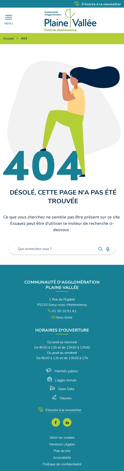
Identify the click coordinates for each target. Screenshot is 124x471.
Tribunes (62, 398)
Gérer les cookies (62, 437)
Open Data (62, 389)
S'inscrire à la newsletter (98, 4)
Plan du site (62, 451)
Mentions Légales (62, 444)
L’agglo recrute (62, 380)
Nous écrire (62, 317)
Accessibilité (62, 458)
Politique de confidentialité (62, 464)
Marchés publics (62, 371)
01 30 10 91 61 (62, 311)
